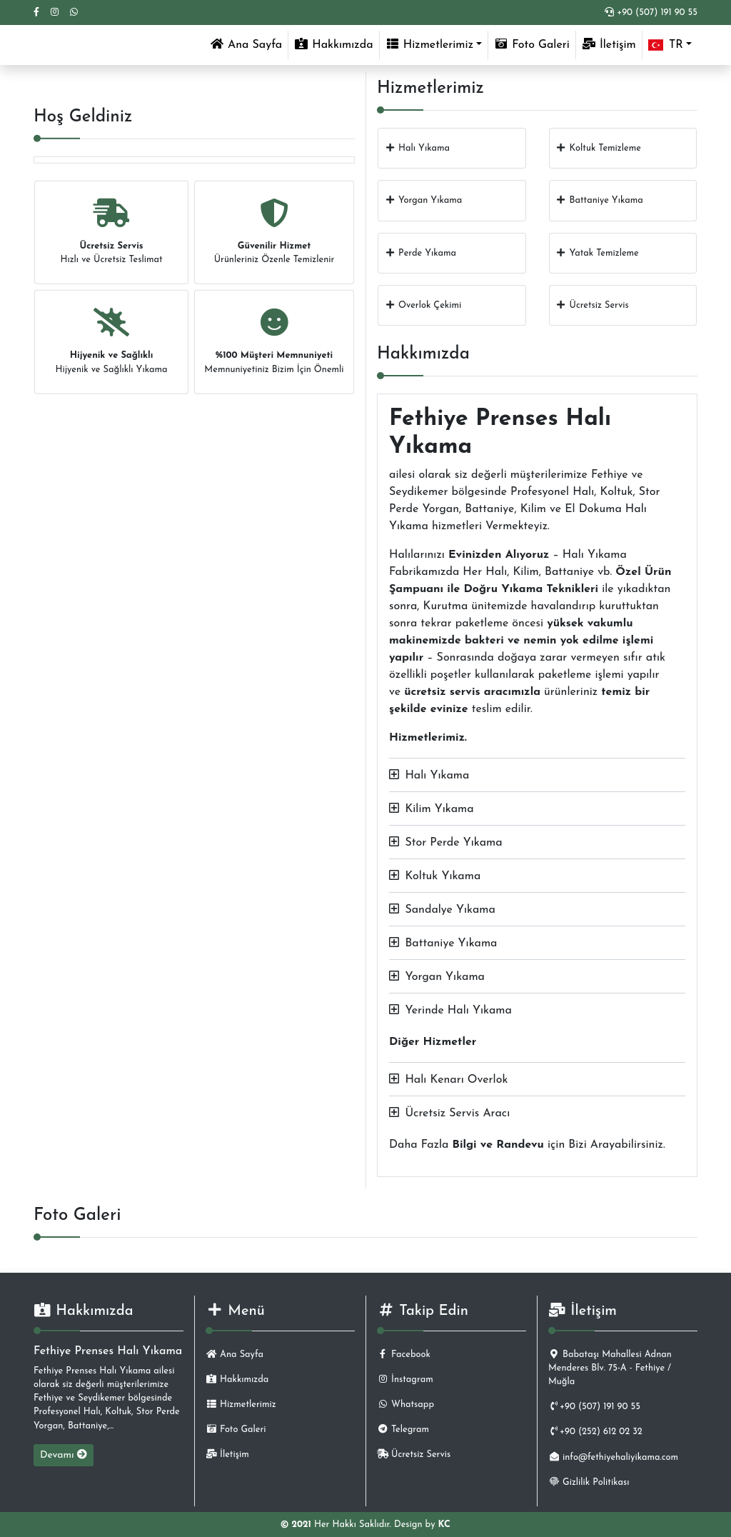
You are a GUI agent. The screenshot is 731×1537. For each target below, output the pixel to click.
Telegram (403, 1429)
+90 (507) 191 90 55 (651, 12)
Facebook (403, 1354)
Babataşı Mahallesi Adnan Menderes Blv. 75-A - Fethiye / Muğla (610, 1368)
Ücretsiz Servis (413, 1454)
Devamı (63, 1455)
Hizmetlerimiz (241, 1404)
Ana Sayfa (249, 43)
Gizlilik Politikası (588, 1482)
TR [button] (665, 45)
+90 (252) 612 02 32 (595, 1431)
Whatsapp (405, 1404)
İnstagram (405, 1379)
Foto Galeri (532, 44)
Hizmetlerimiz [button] (429, 44)
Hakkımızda (333, 44)
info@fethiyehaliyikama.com (613, 1457)
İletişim (609, 44)
